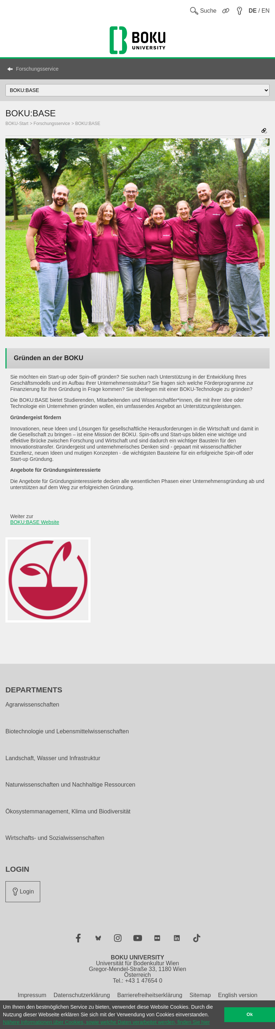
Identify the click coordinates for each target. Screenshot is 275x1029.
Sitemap (200, 995)
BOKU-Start (16, 123)
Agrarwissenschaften (32, 705)
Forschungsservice (37, 69)
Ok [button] (250, 1014)
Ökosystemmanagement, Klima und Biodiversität (67, 812)
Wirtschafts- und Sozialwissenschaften (54, 838)
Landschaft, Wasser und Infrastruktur (52, 758)
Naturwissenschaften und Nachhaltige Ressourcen (70, 785)
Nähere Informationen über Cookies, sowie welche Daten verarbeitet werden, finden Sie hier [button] (106, 1022)
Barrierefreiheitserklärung (149, 995)
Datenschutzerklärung (82, 995)
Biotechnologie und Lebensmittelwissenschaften (67, 731)
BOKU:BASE (87, 123)
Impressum (32, 995)
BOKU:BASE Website (34, 522)
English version (238, 995)
